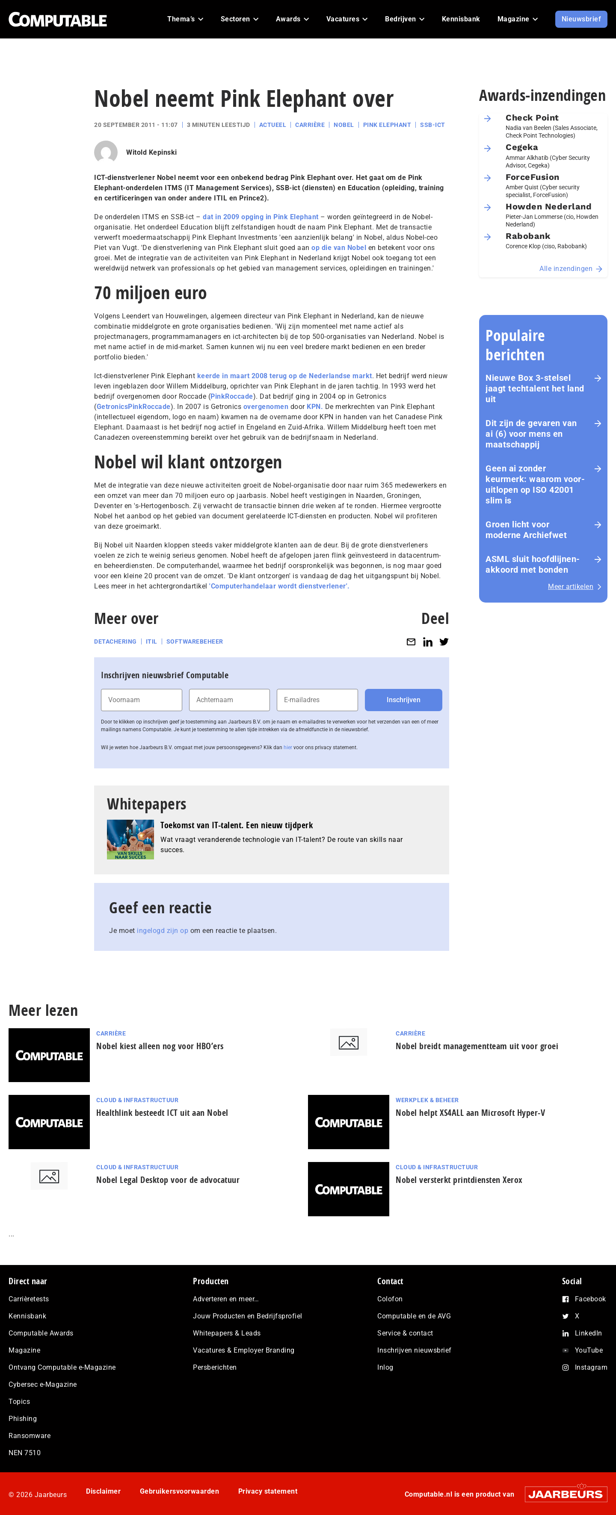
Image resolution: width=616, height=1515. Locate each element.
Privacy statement (268, 1491)
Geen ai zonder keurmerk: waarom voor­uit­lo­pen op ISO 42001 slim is (535, 484)
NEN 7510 (25, 1453)
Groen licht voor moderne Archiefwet (526, 529)
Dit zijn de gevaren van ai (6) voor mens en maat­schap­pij (531, 434)
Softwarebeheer (194, 641)
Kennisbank (27, 1316)
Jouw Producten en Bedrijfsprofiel (247, 1316)
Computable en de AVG (414, 1316)
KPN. (315, 407)
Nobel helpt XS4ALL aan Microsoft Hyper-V (470, 1112)
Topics (19, 1401)
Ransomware (29, 1436)
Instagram (591, 1367)
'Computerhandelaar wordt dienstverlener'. (279, 586)
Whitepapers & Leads (227, 1333)
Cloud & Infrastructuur (137, 1100)
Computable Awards (41, 1333)
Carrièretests (29, 1299)
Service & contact (405, 1333)
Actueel (273, 124)
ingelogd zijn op (162, 931)
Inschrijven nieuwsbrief (414, 1350)
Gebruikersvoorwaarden (179, 1491)
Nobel (344, 124)
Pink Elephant (387, 124)
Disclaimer (103, 1491)
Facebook (590, 1299)
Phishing (23, 1419)
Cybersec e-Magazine (43, 1384)
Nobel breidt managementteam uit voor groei (477, 1046)
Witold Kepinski (151, 152)
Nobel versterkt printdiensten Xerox (459, 1180)
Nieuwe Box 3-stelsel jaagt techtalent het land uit (535, 388)
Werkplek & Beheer (427, 1100)
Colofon (390, 1299)
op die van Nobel (338, 248)
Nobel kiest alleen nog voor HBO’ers (160, 1046)
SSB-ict (432, 124)
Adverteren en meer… (226, 1299)
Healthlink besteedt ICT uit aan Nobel (162, 1112)
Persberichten (215, 1367)
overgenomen (266, 407)
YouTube (589, 1350)
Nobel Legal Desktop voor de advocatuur (168, 1180)
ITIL (151, 641)
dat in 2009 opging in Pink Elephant (261, 217)
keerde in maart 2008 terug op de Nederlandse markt (283, 376)
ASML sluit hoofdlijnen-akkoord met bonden (533, 564)
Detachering (115, 641)
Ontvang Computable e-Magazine (62, 1367)
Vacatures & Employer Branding (244, 1350)
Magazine (24, 1350)
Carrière (310, 124)
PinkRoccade (231, 396)
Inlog (385, 1367)
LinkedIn (588, 1333)
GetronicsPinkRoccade (134, 407)
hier (288, 747)
